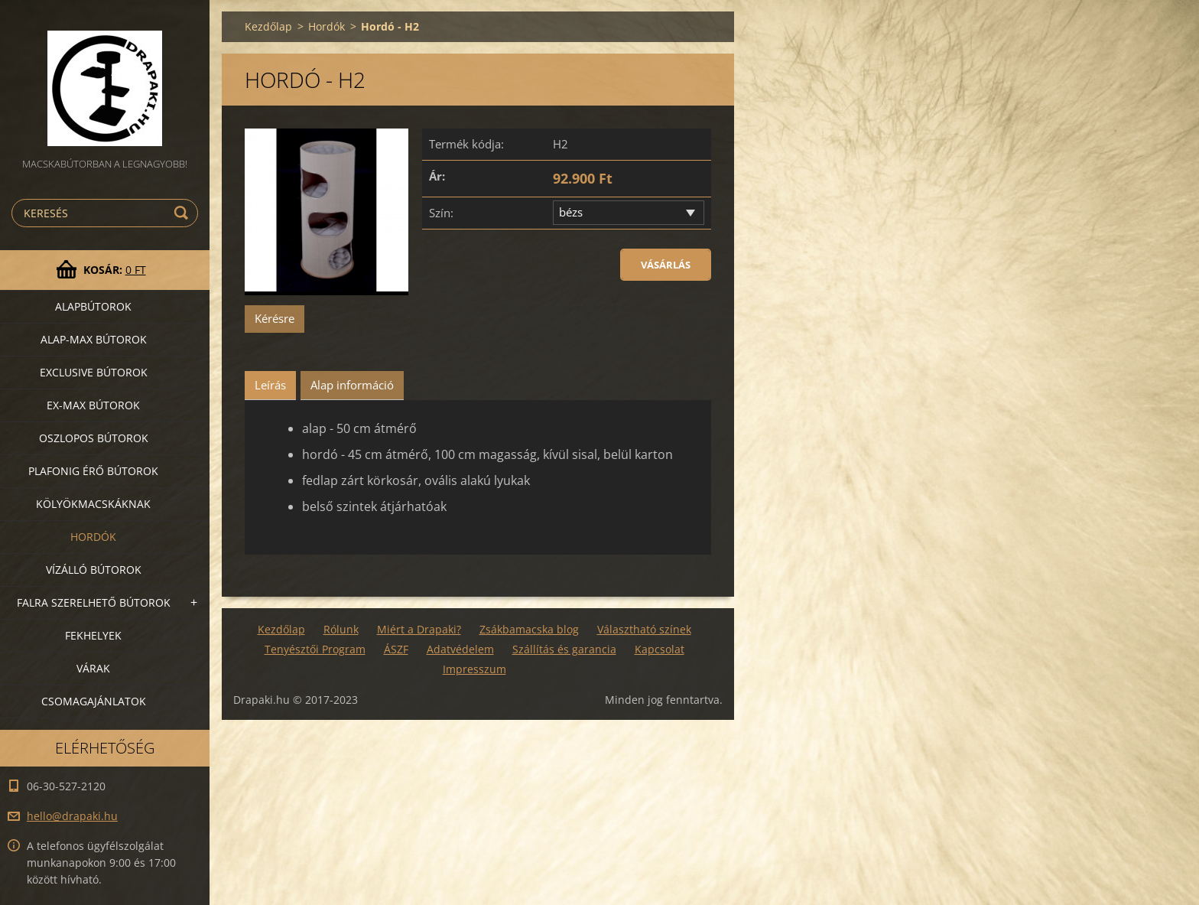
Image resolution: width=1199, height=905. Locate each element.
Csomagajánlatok (93, 701)
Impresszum (474, 669)
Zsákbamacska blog (529, 629)
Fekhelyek (93, 635)
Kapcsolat (659, 649)
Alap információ (352, 384)
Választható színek (644, 629)
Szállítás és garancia (564, 649)
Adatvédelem (460, 649)
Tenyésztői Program (315, 649)
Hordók (93, 536)
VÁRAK (93, 668)
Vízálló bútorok (93, 569)
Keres (183, 213)
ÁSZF (396, 649)
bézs (571, 212)
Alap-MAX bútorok (94, 339)
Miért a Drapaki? (419, 629)
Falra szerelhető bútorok (94, 602)
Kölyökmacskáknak (93, 503)
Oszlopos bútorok (93, 438)
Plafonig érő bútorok (93, 471)
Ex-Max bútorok (93, 405)
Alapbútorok (93, 306)
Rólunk (341, 629)
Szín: (441, 212)
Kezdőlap (268, 26)
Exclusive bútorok (94, 372)
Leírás (270, 384)
